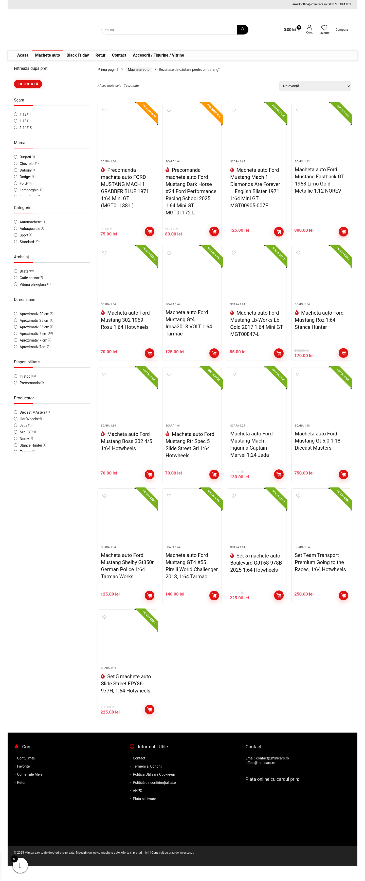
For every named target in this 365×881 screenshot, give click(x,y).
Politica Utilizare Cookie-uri (154, 789)
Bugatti (25, 157)
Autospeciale (30, 229)
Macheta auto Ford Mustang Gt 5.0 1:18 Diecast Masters (317, 449)
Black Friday (78, 55)
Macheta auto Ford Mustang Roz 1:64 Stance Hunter (319, 326)
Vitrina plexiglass (33, 284)
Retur (100, 55)
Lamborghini (30, 190)
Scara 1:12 (302, 164)
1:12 (23, 114)
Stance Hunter (31, 445)
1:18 (23, 121)
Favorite (23, 781)
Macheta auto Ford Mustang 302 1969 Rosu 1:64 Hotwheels (125, 326)
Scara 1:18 (302, 434)
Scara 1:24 (237, 434)
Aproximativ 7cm (33, 347)
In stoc (25, 376)
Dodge (25, 177)
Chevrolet (27, 164)
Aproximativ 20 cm (34, 314)
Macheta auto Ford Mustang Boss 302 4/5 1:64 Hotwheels (126, 450)
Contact (119, 55)
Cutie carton (29, 278)
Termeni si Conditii (147, 781)
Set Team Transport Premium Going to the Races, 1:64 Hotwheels (320, 574)
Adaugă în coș (150, 234)
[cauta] (242, 30)
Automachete (30, 222)
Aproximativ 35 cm (34, 327)
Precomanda (30, 383)
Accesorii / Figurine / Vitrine (158, 55)
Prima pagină (108, 69)
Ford (23, 183)
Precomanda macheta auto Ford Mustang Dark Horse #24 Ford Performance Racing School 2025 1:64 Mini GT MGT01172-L (191, 194)
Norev (24, 439)
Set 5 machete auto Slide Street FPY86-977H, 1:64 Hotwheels (126, 698)
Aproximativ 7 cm (33, 340)
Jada (24, 425)
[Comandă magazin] (315, 86)
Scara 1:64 (108, 164)
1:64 (23, 128)
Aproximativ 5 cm (33, 334)
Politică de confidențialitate (154, 797)
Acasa (22, 55)
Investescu (186, 867)
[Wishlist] (324, 28)
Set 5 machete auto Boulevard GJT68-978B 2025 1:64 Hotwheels (256, 574)
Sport (24, 235)
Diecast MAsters (33, 412)
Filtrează (28, 84)
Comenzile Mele (30, 789)
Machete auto (47, 55)
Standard (27, 242)
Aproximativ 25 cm (34, 320)
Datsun (25, 170)
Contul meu (26, 773)
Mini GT (26, 432)
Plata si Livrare (144, 813)
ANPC (137, 805)
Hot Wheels (29, 419)
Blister (25, 271)
